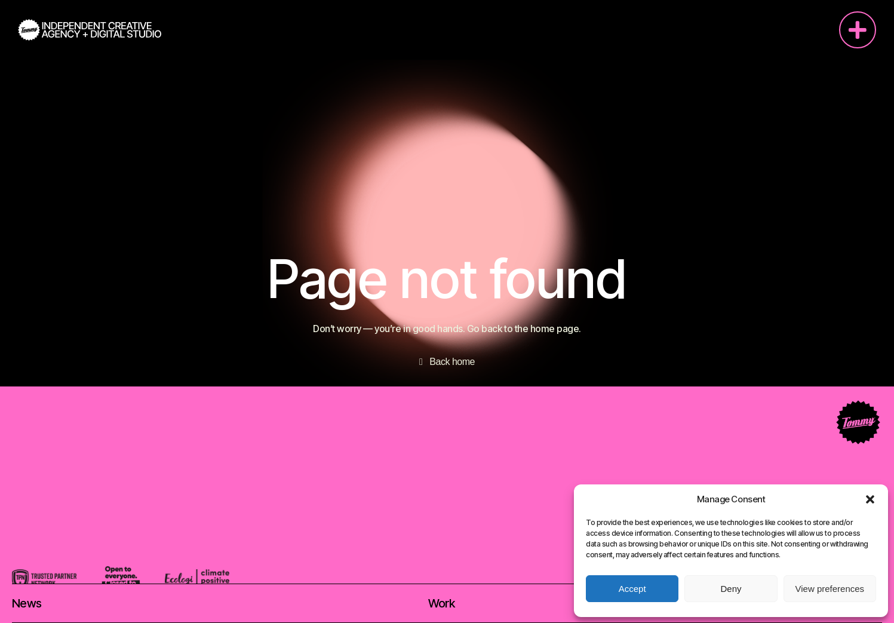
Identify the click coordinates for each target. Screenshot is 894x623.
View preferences (830, 589)
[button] (870, 499)
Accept (632, 589)
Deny (730, 589)
